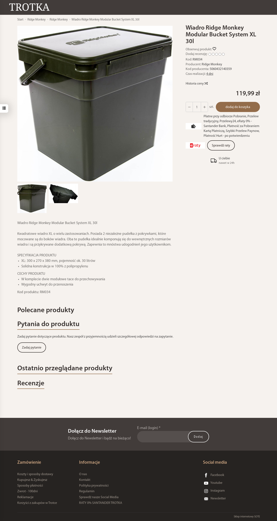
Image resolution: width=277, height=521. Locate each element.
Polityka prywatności (94, 486)
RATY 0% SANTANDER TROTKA (100, 503)
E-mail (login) (147, 428)
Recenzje (30, 383)
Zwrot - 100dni (27, 491)
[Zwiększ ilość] (189, 107)
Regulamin (87, 491)
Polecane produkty (45, 310)
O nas (83, 474)
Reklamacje (25, 497)
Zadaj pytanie (31, 348)
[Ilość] (197, 107)
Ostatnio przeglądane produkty (64, 368)
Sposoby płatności (30, 486)
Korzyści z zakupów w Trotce (37, 503)
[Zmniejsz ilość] (204, 107)
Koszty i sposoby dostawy (35, 474)
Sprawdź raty (221, 145)
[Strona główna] (30, 7)
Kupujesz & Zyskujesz (32, 480)
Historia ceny (196, 83)
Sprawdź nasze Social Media (99, 497)
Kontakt (84, 480)
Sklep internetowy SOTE (247, 516)
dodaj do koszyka (238, 107)
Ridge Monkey (212, 64)
